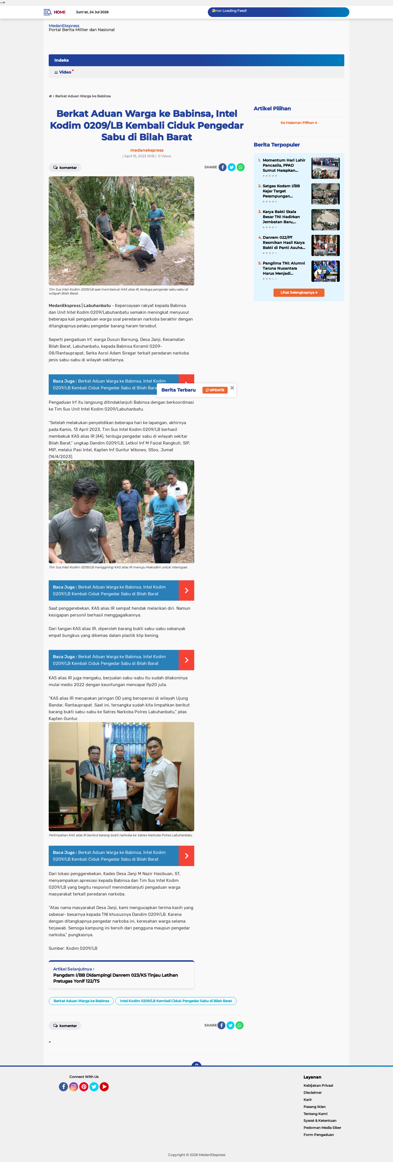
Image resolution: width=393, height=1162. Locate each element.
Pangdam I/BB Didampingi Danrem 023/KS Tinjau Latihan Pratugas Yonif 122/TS (115, 978)
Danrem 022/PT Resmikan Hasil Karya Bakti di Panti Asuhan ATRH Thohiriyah (284, 242)
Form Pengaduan (319, 1135)
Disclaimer (313, 1092)
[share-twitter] (232, 167)
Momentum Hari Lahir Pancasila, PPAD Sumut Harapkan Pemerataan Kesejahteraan (284, 165)
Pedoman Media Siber (322, 1128)
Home (59, 12)
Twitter (96, 1089)
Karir (308, 1099)
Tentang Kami (315, 1114)
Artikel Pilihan (272, 109)
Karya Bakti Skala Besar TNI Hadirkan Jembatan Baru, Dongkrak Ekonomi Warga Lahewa (281, 217)
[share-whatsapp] (241, 167)
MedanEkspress (64, 25)
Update (215, 390)
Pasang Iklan (315, 1107)
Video (65, 72)
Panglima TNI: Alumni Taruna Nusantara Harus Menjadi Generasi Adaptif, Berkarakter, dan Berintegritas (284, 268)
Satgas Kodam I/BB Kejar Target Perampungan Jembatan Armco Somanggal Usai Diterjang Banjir (281, 191)
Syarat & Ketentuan (320, 1120)
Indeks (61, 60)
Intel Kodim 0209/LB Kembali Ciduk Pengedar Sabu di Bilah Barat (176, 1001)
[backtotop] (196, 1067)
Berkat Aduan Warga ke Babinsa (81, 1001)
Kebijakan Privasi (318, 1085)
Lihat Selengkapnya (299, 292)
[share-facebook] (223, 167)
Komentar (65, 167)
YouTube (108, 1089)
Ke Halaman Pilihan (299, 123)
